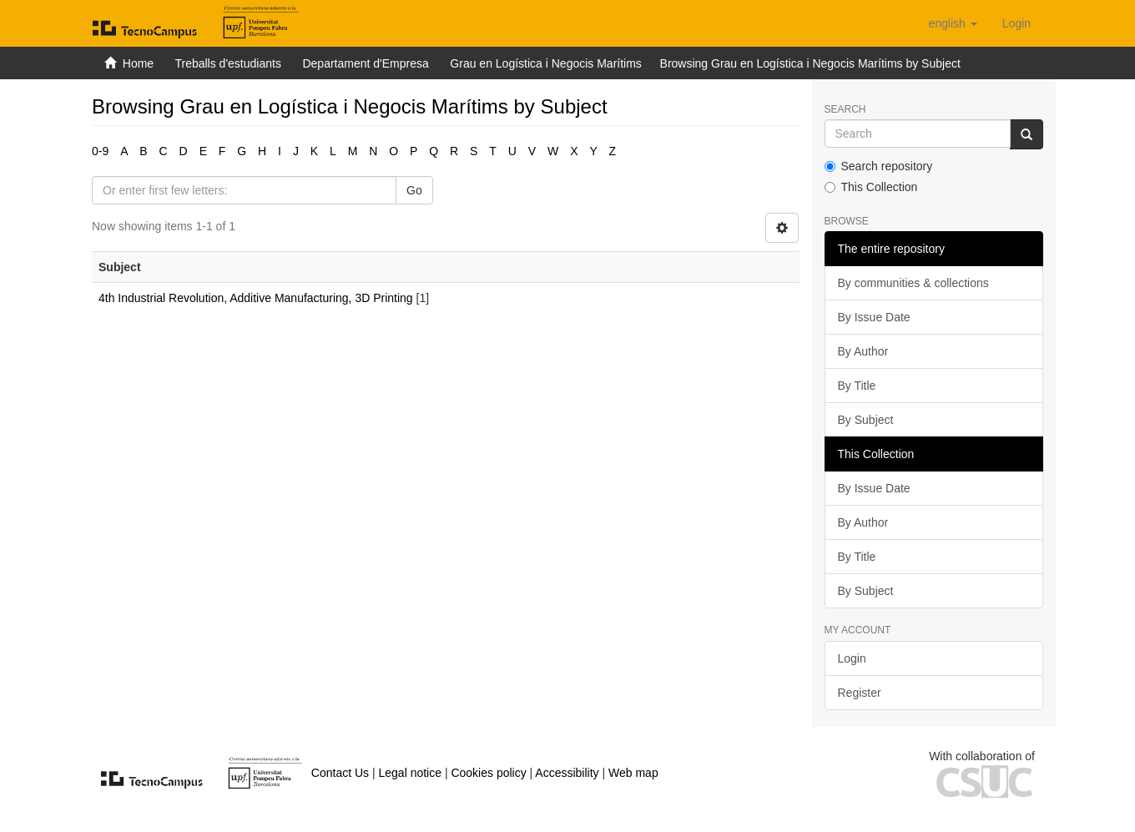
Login (852, 658)
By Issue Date (874, 317)
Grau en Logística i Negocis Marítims (546, 63)
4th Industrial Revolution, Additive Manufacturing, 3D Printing (255, 298)
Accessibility (566, 772)
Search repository (879, 166)
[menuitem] (1016, 23)
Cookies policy (488, 772)
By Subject (866, 419)
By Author (863, 351)
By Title (857, 385)
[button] (952, 23)
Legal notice (409, 772)
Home (138, 63)
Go (414, 190)
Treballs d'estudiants (227, 63)
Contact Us (340, 772)
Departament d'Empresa (365, 63)
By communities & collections (913, 283)
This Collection (871, 187)
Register (859, 692)
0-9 (100, 151)
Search (845, 109)
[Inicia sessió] (1016, 23)
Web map (633, 772)
